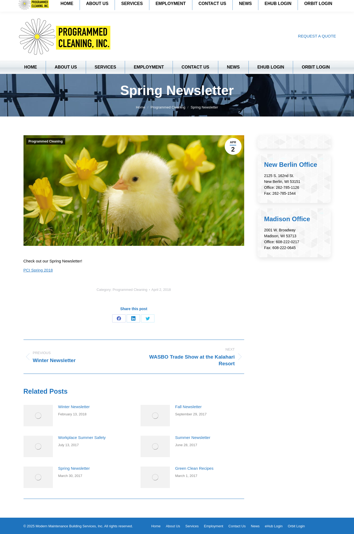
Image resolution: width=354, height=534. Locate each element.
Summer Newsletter (193, 437)
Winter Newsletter (74, 406)
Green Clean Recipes (194, 468)
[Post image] (38, 415)
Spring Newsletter (74, 468)
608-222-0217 (287, 242)
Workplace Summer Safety (82, 437)
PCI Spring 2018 (38, 270)
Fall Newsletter (188, 406)
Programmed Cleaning (46, 141)
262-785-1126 (287, 187)
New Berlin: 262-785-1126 (40, 5)
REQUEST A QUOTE (317, 36)
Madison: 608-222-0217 (90, 5)
